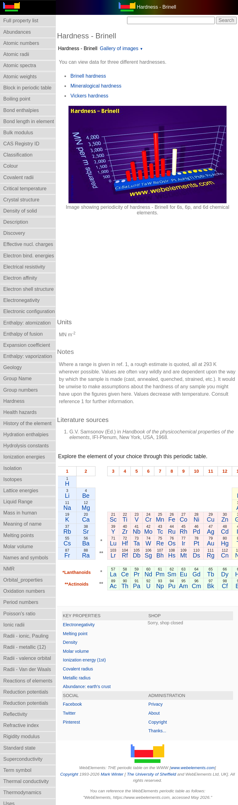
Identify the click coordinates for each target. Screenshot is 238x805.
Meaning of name (22, 524)
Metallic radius (76, 677)
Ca (86, 519)
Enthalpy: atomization (27, 322)
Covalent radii (18, 177)
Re (160, 543)
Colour (10, 166)
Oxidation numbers (24, 591)
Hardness (13, 401)
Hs (171, 555)
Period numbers (20, 602)
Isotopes (12, 479)
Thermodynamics (22, 792)
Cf (225, 586)
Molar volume (18, 546)
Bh (160, 555)
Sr (86, 531)
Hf (125, 543)
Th (125, 586)
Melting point (75, 633)
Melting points (18, 535)
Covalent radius (78, 668)
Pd (196, 531)
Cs (67, 543)
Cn (225, 555)
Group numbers (20, 390)
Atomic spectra (19, 65)
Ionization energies (24, 456)
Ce (125, 574)
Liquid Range (18, 501)
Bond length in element (28, 121)
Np (160, 586)
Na (67, 507)
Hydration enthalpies (26, 434)
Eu (183, 574)
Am (183, 586)
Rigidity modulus (21, 736)
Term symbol (17, 770)
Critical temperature (25, 188)
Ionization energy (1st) (84, 659)
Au (210, 543)
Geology (12, 367)
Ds (196, 555)
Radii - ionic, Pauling (26, 636)
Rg (210, 555)
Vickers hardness (89, 95)
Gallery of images (119, 48)
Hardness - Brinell (77, 48)
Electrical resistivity (24, 266)
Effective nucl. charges (28, 244)
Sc (113, 519)
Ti (124, 519)
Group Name (17, 378)
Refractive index (21, 725)
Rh (183, 531)
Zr (125, 531)
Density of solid (20, 210)
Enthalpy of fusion (23, 334)
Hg (225, 543)
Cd (225, 531)
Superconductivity (22, 759)
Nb (136, 531)
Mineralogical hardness (95, 85)
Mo (148, 531)
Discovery (14, 233)
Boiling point (16, 98)
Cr (148, 519)
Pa (136, 586)
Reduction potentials (25, 692)
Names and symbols (25, 557)
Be (86, 495)
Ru (172, 531)
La (113, 574)
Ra (86, 555)
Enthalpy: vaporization (27, 356)
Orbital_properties (23, 580)
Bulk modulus (18, 132)
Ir (183, 543)
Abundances (17, 32)
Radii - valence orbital (27, 658)
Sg (148, 555)
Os (172, 543)
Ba (86, 543)
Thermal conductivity (26, 781)
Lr (113, 555)
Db (136, 555)
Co (183, 519)
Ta (137, 543)
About (154, 713)
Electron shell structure (28, 289)
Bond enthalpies (21, 110)
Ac (113, 586)
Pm (160, 574)
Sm (171, 574)
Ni (196, 519)
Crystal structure (21, 199)
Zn (224, 519)
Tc (160, 531)
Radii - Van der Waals (27, 669)
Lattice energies (20, 490)
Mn (160, 519)
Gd (196, 574)
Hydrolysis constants (26, 445)
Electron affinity (20, 278)
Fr (67, 555)
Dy (225, 574)
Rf (125, 555)
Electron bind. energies (28, 255)
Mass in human (20, 512)
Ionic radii (13, 624)
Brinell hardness (88, 76)
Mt (183, 555)
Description (15, 222)
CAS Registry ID (21, 143)
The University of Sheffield (152, 774)
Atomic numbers (21, 43)
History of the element (27, 423)
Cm (196, 586)
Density (70, 642)
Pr (136, 574)
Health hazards (20, 412)
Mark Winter (112, 774)
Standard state (19, 748)
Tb (210, 574)
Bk (210, 586)
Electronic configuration (29, 311)
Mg (86, 507)
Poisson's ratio (19, 613)
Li (67, 495)
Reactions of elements (27, 680)
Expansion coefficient (26, 345)
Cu (210, 519)
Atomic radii (16, 54)
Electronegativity (21, 300)
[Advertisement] (147, 264)
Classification (18, 154)
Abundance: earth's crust (87, 686)
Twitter (69, 713)
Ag (210, 531)
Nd (148, 574)
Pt (196, 543)
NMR (9, 568)
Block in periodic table (27, 87)
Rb (67, 531)
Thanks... (157, 730)
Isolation (12, 468)
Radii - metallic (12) (24, 647)
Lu (113, 543)
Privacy (155, 704)
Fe (171, 519)
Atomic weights (20, 76)
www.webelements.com (193, 767)
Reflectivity (15, 714)
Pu (171, 586)
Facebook (72, 704)
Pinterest (71, 722)
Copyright (157, 722)
